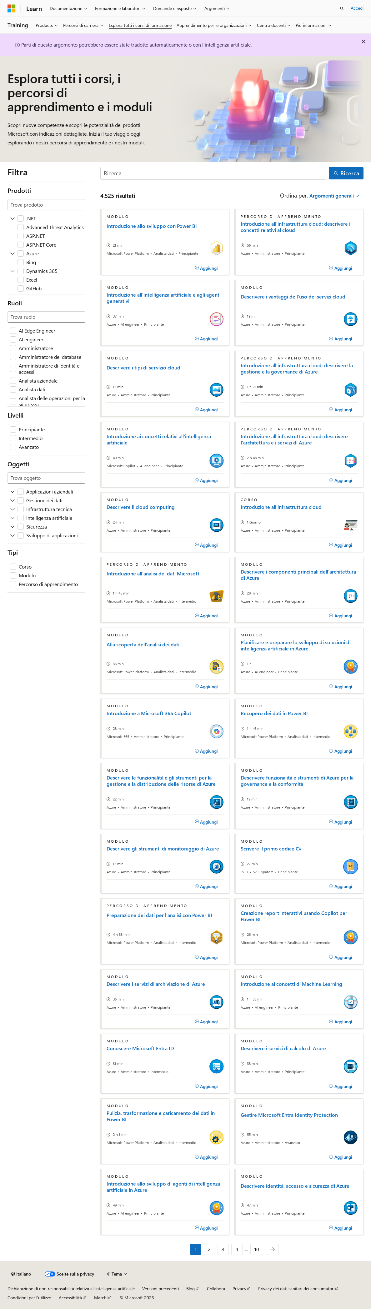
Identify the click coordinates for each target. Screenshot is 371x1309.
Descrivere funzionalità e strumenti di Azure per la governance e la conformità (297, 781)
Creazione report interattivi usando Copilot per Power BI (294, 916)
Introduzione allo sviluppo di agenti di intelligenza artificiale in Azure (163, 1187)
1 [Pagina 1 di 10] (196, 1249)
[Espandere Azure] (12, 253)
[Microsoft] (12, 8)
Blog (190, 1288)
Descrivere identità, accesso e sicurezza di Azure (295, 1186)
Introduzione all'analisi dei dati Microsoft (153, 573)
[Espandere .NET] (12, 218)
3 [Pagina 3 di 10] (223, 1249)
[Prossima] (272, 1249)
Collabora (216, 1288)
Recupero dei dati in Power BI (274, 713)
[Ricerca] (213, 173)
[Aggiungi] (206, 268)
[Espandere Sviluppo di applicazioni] (12, 535)
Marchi (101, 1298)
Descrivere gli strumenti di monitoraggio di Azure (163, 848)
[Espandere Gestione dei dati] (12, 500)
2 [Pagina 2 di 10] (209, 1249)
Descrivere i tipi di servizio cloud (143, 367)
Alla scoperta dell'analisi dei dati (143, 644)
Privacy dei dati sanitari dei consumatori (296, 1288)
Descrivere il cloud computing (141, 507)
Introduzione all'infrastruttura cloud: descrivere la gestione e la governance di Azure (297, 368)
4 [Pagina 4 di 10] (236, 1249)
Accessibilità (70, 1298)
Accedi (357, 8)
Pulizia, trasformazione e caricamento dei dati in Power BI (161, 1116)
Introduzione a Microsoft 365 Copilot (149, 713)
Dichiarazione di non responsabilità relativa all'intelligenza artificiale (71, 1288)
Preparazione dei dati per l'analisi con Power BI (159, 915)
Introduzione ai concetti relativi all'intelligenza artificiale (159, 439)
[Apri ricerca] (342, 8)
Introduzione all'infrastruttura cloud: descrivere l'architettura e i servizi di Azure (294, 439)
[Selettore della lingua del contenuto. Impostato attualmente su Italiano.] (21, 1274)
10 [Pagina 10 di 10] (256, 1249)
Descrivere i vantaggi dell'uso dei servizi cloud (293, 296)
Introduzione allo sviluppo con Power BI (152, 226)
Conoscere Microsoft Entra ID (140, 1048)
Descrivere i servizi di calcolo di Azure (283, 1048)
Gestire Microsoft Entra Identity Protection (289, 1115)
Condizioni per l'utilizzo (29, 1298)
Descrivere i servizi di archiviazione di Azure (156, 984)
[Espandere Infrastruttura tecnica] (12, 509)
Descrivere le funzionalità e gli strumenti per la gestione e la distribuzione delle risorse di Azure (161, 781)
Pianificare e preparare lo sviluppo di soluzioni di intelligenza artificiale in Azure (296, 645)
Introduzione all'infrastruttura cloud (281, 507)
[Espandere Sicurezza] (12, 527)
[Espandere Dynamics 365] (12, 271)
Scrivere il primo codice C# (271, 848)
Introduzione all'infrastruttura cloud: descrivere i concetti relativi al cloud (295, 227)
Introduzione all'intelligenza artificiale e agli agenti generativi (164, 298)
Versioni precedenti (160, 1288)
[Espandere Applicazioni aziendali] (12, 492)
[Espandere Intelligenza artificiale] (12, 518)
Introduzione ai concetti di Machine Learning (291, 984)
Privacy (239, 1288)
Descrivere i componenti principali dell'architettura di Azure (298, 575)
